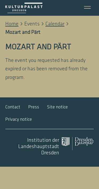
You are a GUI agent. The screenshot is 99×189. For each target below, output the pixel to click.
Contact (12, 107)
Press (33, 107)
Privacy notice (18, 119)
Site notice (57, 107)
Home (11, 24)
